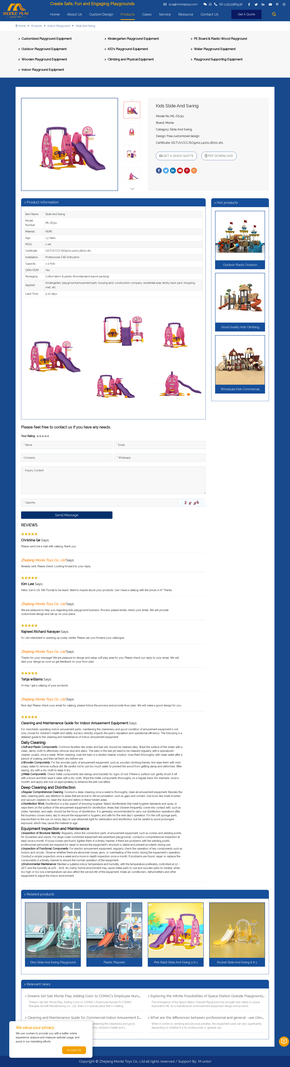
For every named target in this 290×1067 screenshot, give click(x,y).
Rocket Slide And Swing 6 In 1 (237, 962)
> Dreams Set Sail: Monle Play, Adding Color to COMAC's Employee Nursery (84, 996)
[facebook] (249, 4)
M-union (204, 1061)
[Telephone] (160, 458)
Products (128, 14)
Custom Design (101, 14)
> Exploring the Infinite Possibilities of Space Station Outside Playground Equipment (214, 996)
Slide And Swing (85, 25)
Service (165, 14)
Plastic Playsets (114, 962)
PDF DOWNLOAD (219, 156)
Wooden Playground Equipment (44, 59)
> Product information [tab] (41, 202)
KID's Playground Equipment (128, 49)
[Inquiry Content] (113, 480)
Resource (185, 14)
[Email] (160, 445)
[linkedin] (263, 4)
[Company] (66, 458)
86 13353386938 (230, 4)
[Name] (66, 445)
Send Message (66, 515)
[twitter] (256, 4)
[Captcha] (99, 503)
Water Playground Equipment (215, 49)
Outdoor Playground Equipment (44, 49)
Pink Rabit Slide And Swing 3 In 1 (176, 962)
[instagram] (284, 4)
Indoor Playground (59, 25)
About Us (74, 14)
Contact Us (209, 14)
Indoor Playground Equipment (42, 70)
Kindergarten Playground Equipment (133, 38)
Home (55, 14)
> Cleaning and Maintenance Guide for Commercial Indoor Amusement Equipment (89, 1018)
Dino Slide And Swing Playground (53, 962)
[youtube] (270, 4)
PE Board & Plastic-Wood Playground (220, 38)
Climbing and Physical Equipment (131, 59)
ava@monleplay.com (183, 4)
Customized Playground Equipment (46, 38)
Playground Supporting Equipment (218, 59)
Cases (147, 14)
